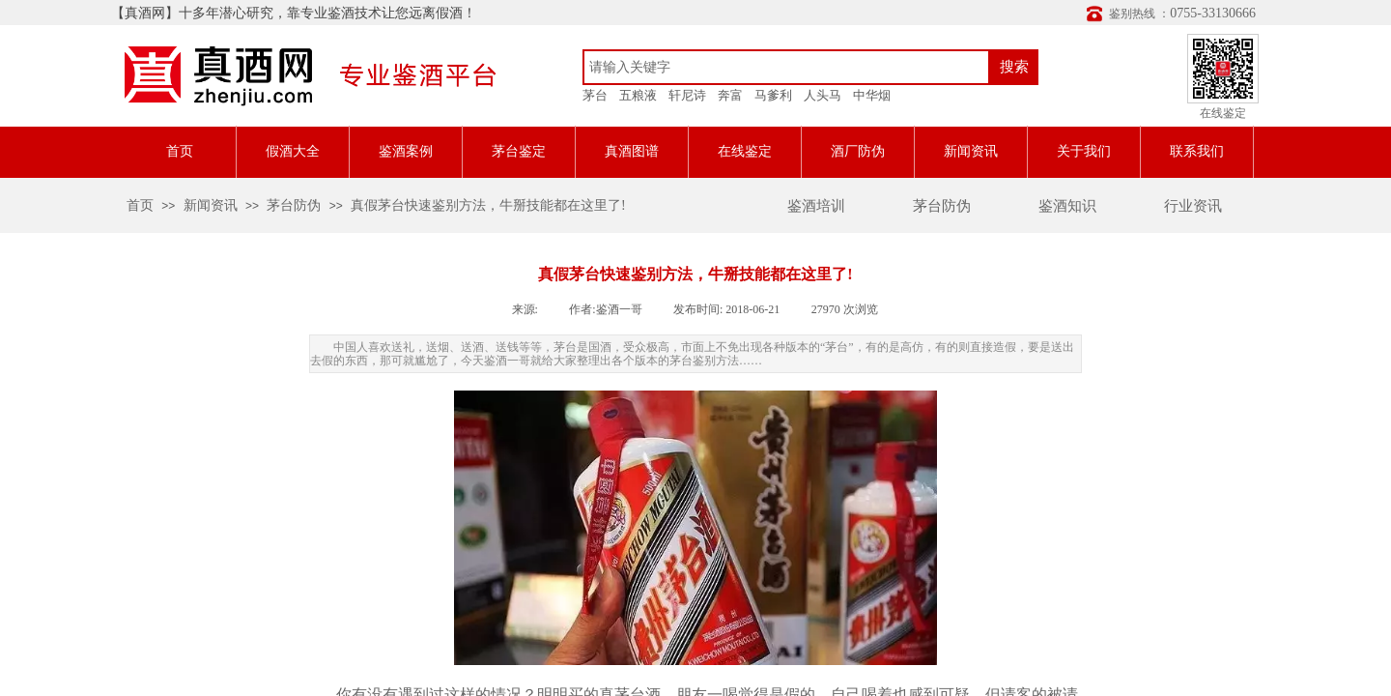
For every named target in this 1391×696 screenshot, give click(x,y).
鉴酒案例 (406, 151)
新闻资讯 (971, 151)
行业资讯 (1193, 206)
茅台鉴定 (519, 151)
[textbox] (786, 67)
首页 (179, 151)
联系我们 (1197, 151)
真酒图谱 (632, 151)
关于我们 (1084, 151)
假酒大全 (293, 151)
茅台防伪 (942, 206)
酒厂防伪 (858, 151)
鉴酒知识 (1067, 206)
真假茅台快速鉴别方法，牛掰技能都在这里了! (488, 205)
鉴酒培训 (816, 206)
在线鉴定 (745, 151)
